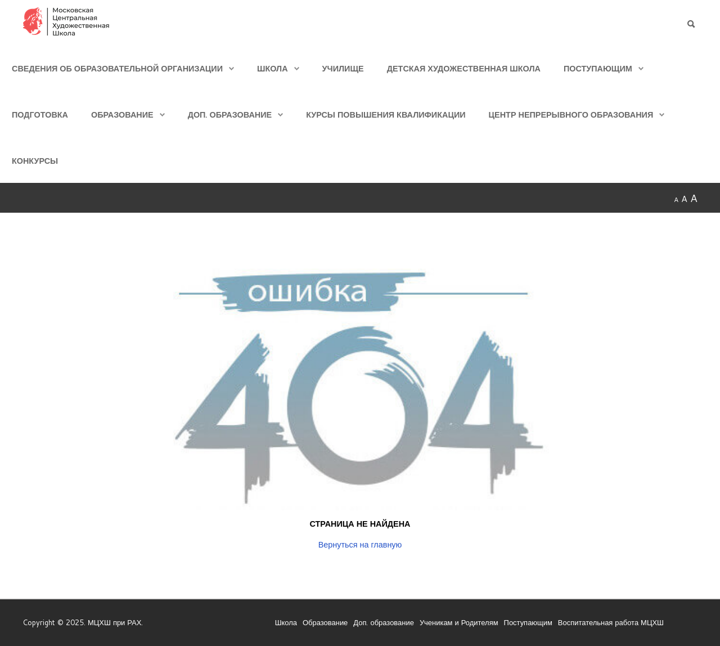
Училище (343, 68)
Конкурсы (35, 161)
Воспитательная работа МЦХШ (611, 622)
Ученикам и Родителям (459, 622)
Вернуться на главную (360, 544)
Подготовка (40, 114)
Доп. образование (230, 114)
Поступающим (598, 68)
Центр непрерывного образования (571, 114)
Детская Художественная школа (464, 68)
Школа (272, 68)
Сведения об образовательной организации (117, 68)
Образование (122, 114)
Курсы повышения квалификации (385, 114)
